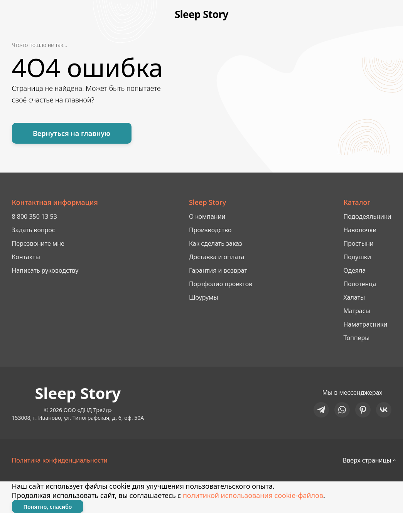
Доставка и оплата (216, 257)
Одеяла (354, 270)
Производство (210, 230)
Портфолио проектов (220, 284)
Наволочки (359, 230)
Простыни (358, 243)
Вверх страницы (367, 460)
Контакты (26, 257)
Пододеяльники (367, 216)
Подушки (357, 257)
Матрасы (356, 311)
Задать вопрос (33, 230)
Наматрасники (365, 324)
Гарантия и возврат (218, 270)
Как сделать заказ (215, 243)
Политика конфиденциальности (60, 460)
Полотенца (359, 284)
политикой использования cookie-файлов (253, 495)
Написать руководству (45, 270)
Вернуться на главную (71, 133)
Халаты (354, 297)
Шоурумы (203, 297)
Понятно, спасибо (48, 506)
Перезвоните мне (38, 243)
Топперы (356, 338)
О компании (207, 216)
